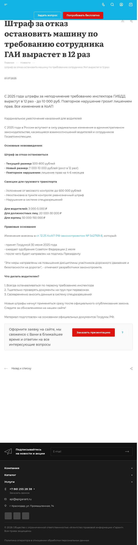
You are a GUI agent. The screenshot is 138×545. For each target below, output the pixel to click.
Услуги (9, 481)
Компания (11, 468)
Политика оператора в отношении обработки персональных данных (46, 540)
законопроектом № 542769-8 (82, 235)
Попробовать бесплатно (83, 15)
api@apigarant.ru (21, 499)
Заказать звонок (20, 492)
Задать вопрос (47, 15)
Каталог (10, 475)
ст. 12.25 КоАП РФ (48, 235)
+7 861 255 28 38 (21, 489)
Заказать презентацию (93, 332)
